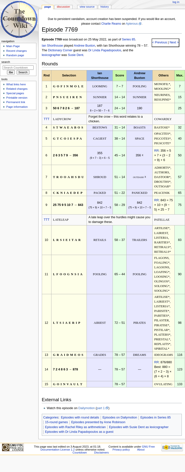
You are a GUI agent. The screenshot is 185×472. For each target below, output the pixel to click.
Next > (174, 42)
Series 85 (128, 39)
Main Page (13, 46)
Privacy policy (121, 449)
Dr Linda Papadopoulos (104, 50)
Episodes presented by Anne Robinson (98, 422)
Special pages (15, 93)
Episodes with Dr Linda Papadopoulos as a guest (79, 432)
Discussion (63, 6)
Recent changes (16, 50)
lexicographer (51, 55)
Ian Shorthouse (52, 45)
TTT (46, 119)
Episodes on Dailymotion (119, 417)
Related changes (16, 88)
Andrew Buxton (84, 45)
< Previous (159, 42)
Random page (15, 55)
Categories (50, 417)
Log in (176, 1)
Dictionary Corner (60, 50)
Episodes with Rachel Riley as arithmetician (75, 427)
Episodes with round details (80, 417)
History (104, 6)
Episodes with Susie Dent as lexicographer (139, 427)
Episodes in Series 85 (155, 417)
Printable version (16, 97)
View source (87, 6)
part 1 (101, 408)
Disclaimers (101, 452)
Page (47, 6)
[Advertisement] (18, 149)
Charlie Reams (111, 23)
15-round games (56, 422)
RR (156, 150)
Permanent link (15, 102)
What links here (16, 84)
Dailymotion (86, 408)
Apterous (132, 23)
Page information (17, 106)
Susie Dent (75, 55)
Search (5, 61)
